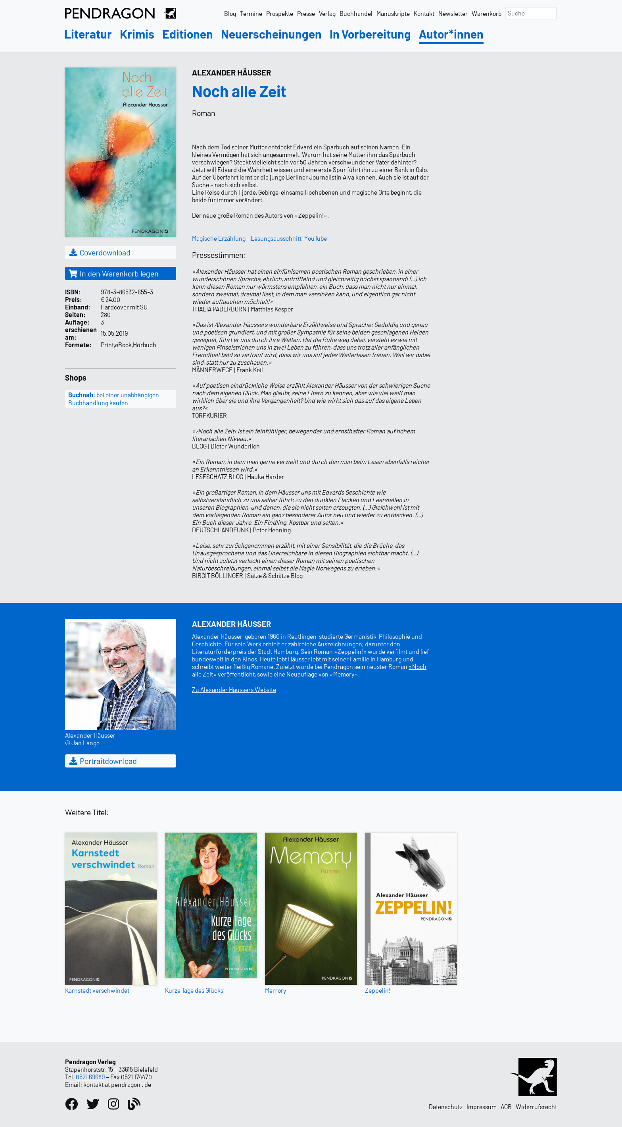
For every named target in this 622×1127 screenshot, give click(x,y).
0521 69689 (90, 1077)
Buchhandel (356, 13)
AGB (506, 1106)
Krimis (137, 34)
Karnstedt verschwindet (97, 990)
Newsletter (453, 13)
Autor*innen (451, 34)
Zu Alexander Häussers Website (234, 689)
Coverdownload (99, 252)
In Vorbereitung (370, 34)
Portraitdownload (102, 761)
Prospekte (279, 13)
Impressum (481, 1106)
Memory (275, 990)
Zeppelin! (377, 990)
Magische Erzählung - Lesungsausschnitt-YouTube (259, 238)
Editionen (187, 34)
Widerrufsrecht (536, 1106)
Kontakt (424, 13)
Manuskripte (393, 13)
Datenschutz (446, 1106)
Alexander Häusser (231, 72)
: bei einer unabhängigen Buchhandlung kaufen (113, 399)
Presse (306, 13)
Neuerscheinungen (271, 34)
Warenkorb (486, 13)
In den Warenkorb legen (113, 273)
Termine (251, 13)
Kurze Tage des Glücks (194, 990)
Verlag (327, 13)
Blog (230, 13)
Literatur (88, 34)
